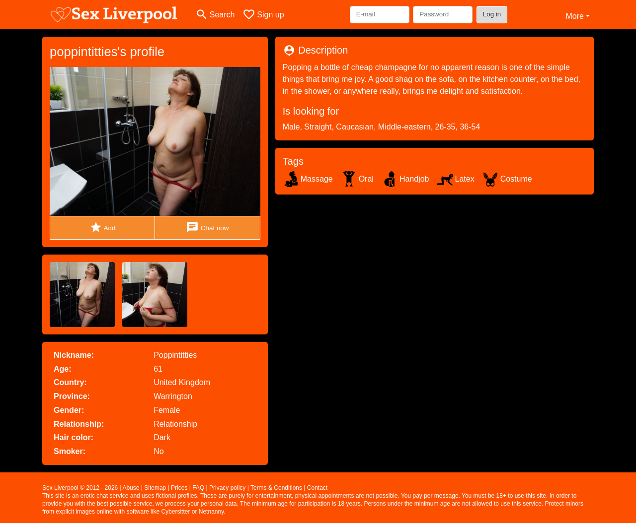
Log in (492, 14)
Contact (317, 487)
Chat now (207, 227)
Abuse (130, 487)
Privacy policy (227, 487)
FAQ (198, 487)
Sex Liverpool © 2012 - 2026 (80, 487)
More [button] (574, 16)
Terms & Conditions (276, 487)
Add (102, 227)
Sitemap (155, 487)
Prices (179, 487)
